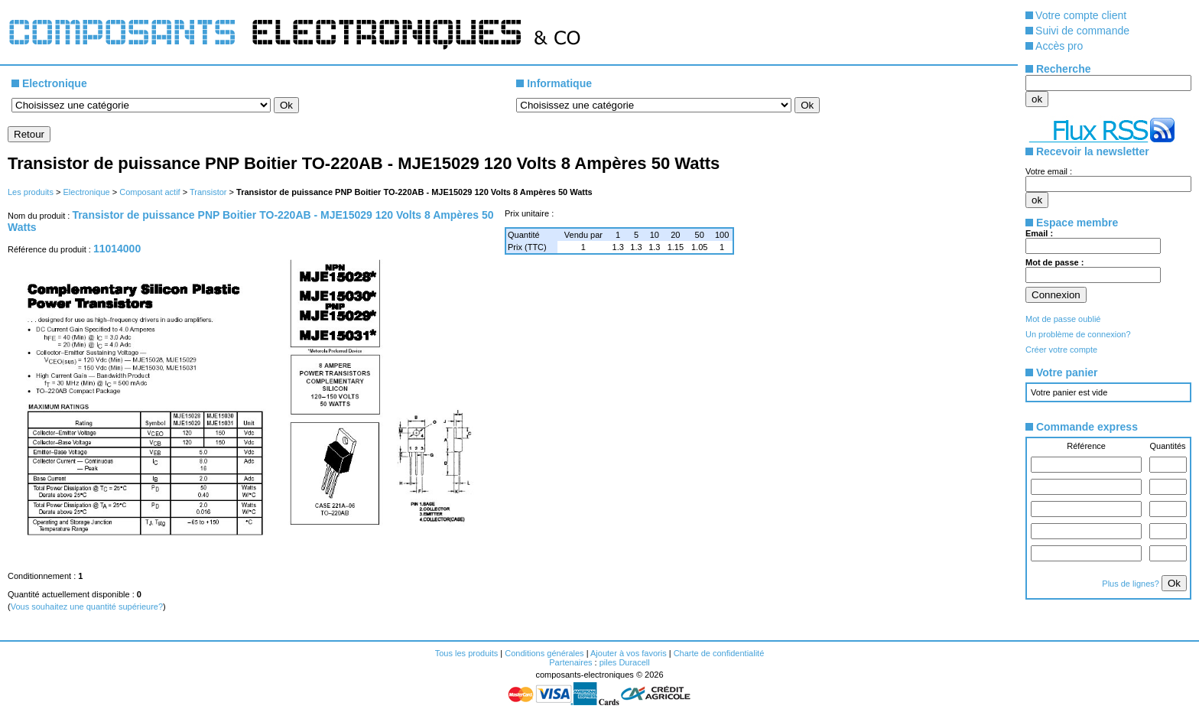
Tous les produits (467, 653)
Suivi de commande (1082, 30)
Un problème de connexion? (1078, 334)
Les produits (31, 192)
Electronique (86, 192)
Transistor (208, 192)
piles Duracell (625, 662)
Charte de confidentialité (719, 653)
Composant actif (149, 192)
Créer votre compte (1061, 349)
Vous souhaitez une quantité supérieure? (87, 606)
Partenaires (570, 662)
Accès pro (1059, 46)
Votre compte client (1080, 15)
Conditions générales (544, 653)
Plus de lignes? (1132, 583)
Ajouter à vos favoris (628, 653)
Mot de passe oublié (1062, 319)
